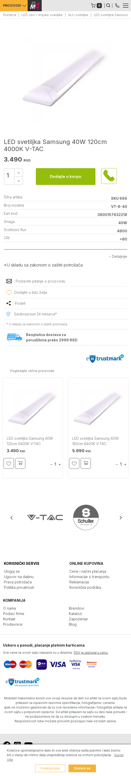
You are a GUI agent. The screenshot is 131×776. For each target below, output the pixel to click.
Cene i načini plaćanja (87, 571)
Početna (9, 15)
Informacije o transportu (89, 576)
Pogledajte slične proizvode (32, 371)
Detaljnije (117, 256)
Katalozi (75, 613)
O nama (9, 608)
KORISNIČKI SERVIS (21, 563)
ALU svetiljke (78, 15)
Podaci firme (13, 613)
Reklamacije (79, 582)
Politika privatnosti (19, 587)
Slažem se (82, 768)
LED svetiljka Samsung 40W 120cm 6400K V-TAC (30, 441)
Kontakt (9, 619)
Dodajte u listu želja (30, 292)
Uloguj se (12, 571)
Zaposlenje (78, 619)
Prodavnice (13, 624)
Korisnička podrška (85, 587)
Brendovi (76, 608)
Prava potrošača (18, 582)
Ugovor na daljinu (19, 576)
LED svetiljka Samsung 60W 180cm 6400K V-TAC (95, 441)
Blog (73, 624)
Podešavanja (50, 768)
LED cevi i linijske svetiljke (42, 15)
